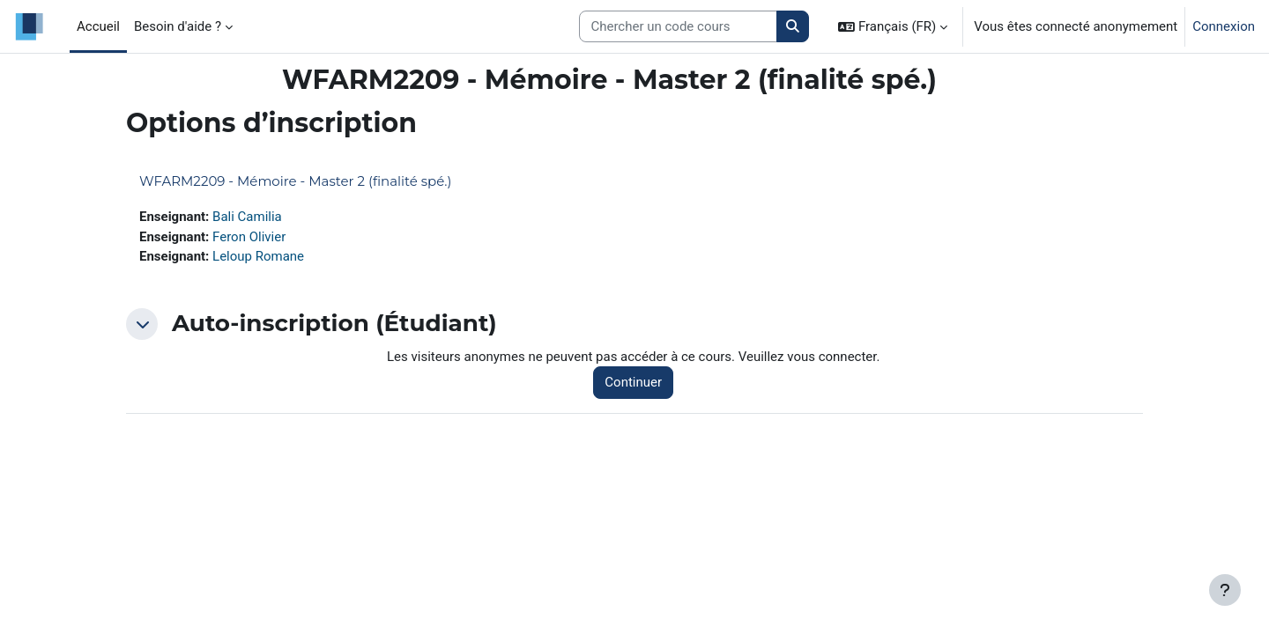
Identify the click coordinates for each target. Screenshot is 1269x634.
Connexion (1223, 26)
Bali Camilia (247, 217)
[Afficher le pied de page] (1225, 590)
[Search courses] (678, 27)
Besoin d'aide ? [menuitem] (177, 26)
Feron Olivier (249, 237)
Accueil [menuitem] (98, 26)
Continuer (633, 382)
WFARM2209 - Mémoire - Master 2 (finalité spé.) (295, 181)
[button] (893, 26)
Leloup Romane (258, 256)
